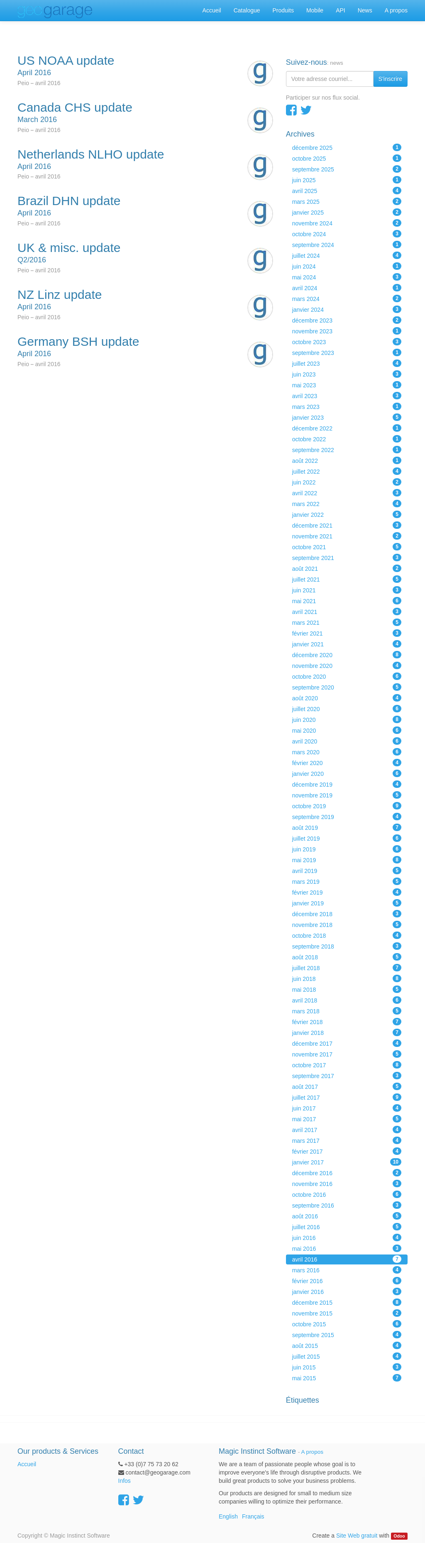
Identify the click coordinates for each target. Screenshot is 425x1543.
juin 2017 (346, 1108)
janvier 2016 (346, 1291)
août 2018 (346, 957)
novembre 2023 (346, 331)
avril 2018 (346, 1000)
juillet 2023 (346, 363)
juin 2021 (346, 590)
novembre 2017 (346, 1054)
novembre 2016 (346, 1183)
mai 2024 (346, 277)
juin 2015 (346, 1367)
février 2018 (346, 1021)
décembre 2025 (346, 147)
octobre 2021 (346, 546)
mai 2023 (346, 385)
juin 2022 (346, 482)
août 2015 (346, 1345)
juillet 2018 (346, 967)
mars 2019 (346, 881)
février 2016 (346, 1280)
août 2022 (346, 460)
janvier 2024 (346, 309)
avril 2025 (346, 190)
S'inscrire (390, 79)
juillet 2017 (346, 1097)
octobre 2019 (346, 805)
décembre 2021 (346, 525)
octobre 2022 (346, 439)
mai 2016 (346, 1248)
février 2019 (346, 892)
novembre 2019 (346, 795)
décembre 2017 (346, 1043)
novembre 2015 (346, 1313)
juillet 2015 (346, 1356)
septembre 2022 (346, 449)
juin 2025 (346, 179)
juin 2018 (346, 978)
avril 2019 (346, 870)
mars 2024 (346, 298)
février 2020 (346, 762)
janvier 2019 (346, 903)
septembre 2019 (346, 816)
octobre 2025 (346, 158)
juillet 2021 (346, 579)
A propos (312, 1452)
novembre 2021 (346, 536)
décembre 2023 (346, 320)
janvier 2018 (346, 1032)
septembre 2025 (346, 169)
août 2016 (346, 1216)
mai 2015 (346, 1378)
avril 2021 (346, 611)
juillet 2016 (346, 1226)
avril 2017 (346, 1129)
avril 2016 (346, 1259)
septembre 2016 (346, 1205)
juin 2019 (346, 849)
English (228, 1516)
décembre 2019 (346, 784)
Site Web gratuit (356, 1535)
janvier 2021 (346, 644)
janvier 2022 (346, 514)
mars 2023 (346, 406)
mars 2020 (346, 752)
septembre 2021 (346, 557)
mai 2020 (346, 730)
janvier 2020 (346, 773)
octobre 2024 (346, 233)
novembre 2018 (346, 924)
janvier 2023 (346, 417)
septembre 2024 (346, 244)
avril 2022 (346, 492)
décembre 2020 (346, 654)
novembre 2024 (346, 223)
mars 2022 (346, 503)
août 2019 (346, 827)
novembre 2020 (346, 665)
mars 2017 (346, 1140)
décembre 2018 (346, 913)
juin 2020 (346, 719)
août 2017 (346, 1086)
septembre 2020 (346, 687)
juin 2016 (346, 1237)
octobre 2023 (346, 341)
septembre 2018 (346, 946)
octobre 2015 (346, 1324)
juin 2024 (346, 266)
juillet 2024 (346, 255)
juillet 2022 (346, 471)
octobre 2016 (346, 1194)
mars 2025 (346, 201)
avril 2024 (346, 287)
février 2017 (346, 1151)
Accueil (26, 1464)
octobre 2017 (346, 1065)
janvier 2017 (346, 1162)
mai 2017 (346, 1118)
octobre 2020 (346, 676)
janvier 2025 (346, 212)
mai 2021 (346, 600)
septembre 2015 (346, 1334)
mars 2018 (346, 1011)
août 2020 (346, 698)
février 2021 (346, 633)
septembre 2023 (346, 352)
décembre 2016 (346, 1172)
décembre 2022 (346, 428)
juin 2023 (346, 374)
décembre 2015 (346, 1302)
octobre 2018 (346, 935)
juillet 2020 (346, 708)
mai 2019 (346, 859)
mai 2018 (346, 989)
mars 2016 (346, 1270)
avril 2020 (346, 741)
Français (253, 1516)
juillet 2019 (346, 838)
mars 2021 (346, 622)
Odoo (399, 1535)
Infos (124, 1480)
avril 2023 (346, 395)
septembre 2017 (346, 1075)
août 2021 (346, 568)
